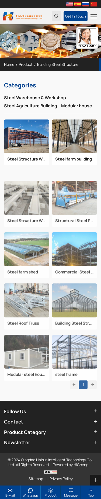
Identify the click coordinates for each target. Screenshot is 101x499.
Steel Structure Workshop (26, 234)
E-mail (10, 495)
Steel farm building (73, 159)
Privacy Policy (61, 478)
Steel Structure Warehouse (26, 159)
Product (26, 64)
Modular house (76, 106)
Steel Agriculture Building (30, 106)
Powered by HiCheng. (71, 464)
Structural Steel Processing (74, 234)
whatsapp (30, 495)
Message (71, 495)
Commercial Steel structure (74, 285)
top (91, 495)
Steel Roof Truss (23, 336)
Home (9, 64)
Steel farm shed (22, 285)
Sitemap (36, 478)
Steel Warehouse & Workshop (35, 98)
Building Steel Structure (57, 64)
